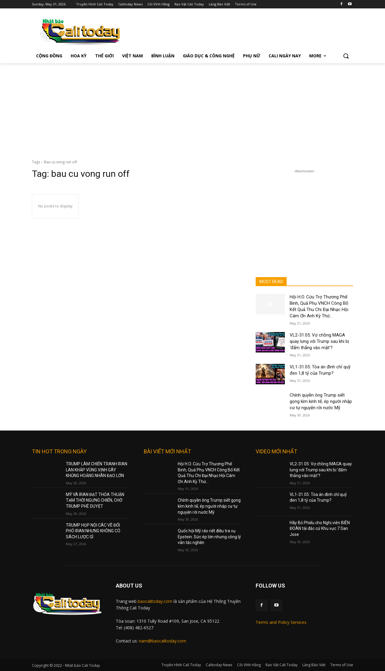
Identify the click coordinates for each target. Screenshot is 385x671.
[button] (346, 56)
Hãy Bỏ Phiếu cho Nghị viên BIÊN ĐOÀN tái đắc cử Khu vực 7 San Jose (320, 528)
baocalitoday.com (155, 601)
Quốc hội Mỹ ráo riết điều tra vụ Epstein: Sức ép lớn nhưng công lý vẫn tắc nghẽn (209, 536)
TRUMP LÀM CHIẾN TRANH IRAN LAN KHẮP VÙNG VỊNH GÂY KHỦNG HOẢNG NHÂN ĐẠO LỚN (96, 469)
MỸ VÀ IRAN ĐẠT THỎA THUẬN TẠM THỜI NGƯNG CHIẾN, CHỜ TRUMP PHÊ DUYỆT (95, 500)
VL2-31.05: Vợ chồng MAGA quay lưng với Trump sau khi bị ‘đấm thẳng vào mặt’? (319, 341)
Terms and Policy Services (281, 622)
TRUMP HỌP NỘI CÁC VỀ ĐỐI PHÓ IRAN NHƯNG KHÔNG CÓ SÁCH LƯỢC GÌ (93, 531)
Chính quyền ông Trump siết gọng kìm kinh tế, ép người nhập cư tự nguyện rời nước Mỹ (321, 401)
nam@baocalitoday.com (162, 641)
